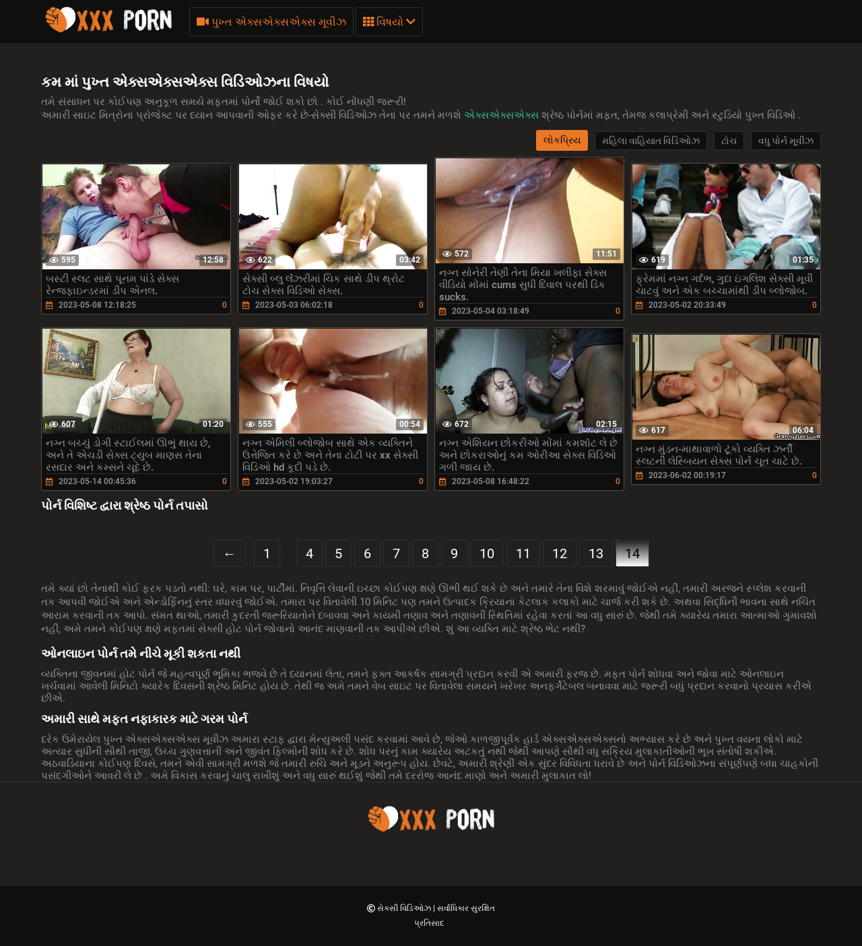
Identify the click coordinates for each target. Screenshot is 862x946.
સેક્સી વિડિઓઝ (405, 908)
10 (486, 553)
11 (523, 553)
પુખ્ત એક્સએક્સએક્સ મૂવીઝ (271, 22)
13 (596, 553)
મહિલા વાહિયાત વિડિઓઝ (651, 140)
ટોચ (729, 140)
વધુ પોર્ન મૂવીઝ (786, 140)
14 (632, 553)
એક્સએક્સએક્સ (502, 115)
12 (559, 553)
